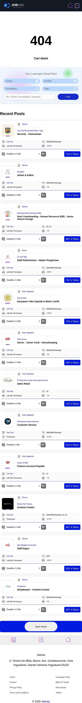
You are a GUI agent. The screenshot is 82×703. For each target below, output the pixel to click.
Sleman (25, 124)
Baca (72, 154)
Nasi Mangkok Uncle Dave (26, 545)
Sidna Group (21, 339)
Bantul (24, 250)
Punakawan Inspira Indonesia (27, 421)
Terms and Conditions (19, 693)
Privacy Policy (16, 687)
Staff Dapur (23, 548)
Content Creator (26, 507)
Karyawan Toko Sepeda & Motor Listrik (38, 301)
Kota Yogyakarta (28, 291)
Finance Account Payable (31, 466)
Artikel (58, 693)
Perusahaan (61, 687)
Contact (13, 682)
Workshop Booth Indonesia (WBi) (29, 213)
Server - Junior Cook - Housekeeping (37, 342)
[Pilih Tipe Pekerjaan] (60, 88)
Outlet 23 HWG (22, 463)
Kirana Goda (21, 298)
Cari (68, 96)
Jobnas (45, 701)
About (12, 677)
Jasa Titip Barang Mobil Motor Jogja (30, 131)
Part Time (10, 432)
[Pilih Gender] (60, 81)
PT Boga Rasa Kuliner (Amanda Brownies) (32, 380)
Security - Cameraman (29, 134)
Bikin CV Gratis (62, 682)
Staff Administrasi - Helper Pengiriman (38, 260)
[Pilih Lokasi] (21, 81)
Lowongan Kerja (63, 677)
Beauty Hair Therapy (24, 504)
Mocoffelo (20, 172)
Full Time (10, 142)
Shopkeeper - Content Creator (33, 589)
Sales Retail (23, 383)
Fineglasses (21, 586)
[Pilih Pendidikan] (21, 88)
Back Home (41, 626)
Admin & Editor (25, 175)
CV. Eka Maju (22, 257)
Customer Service (27, 425)
